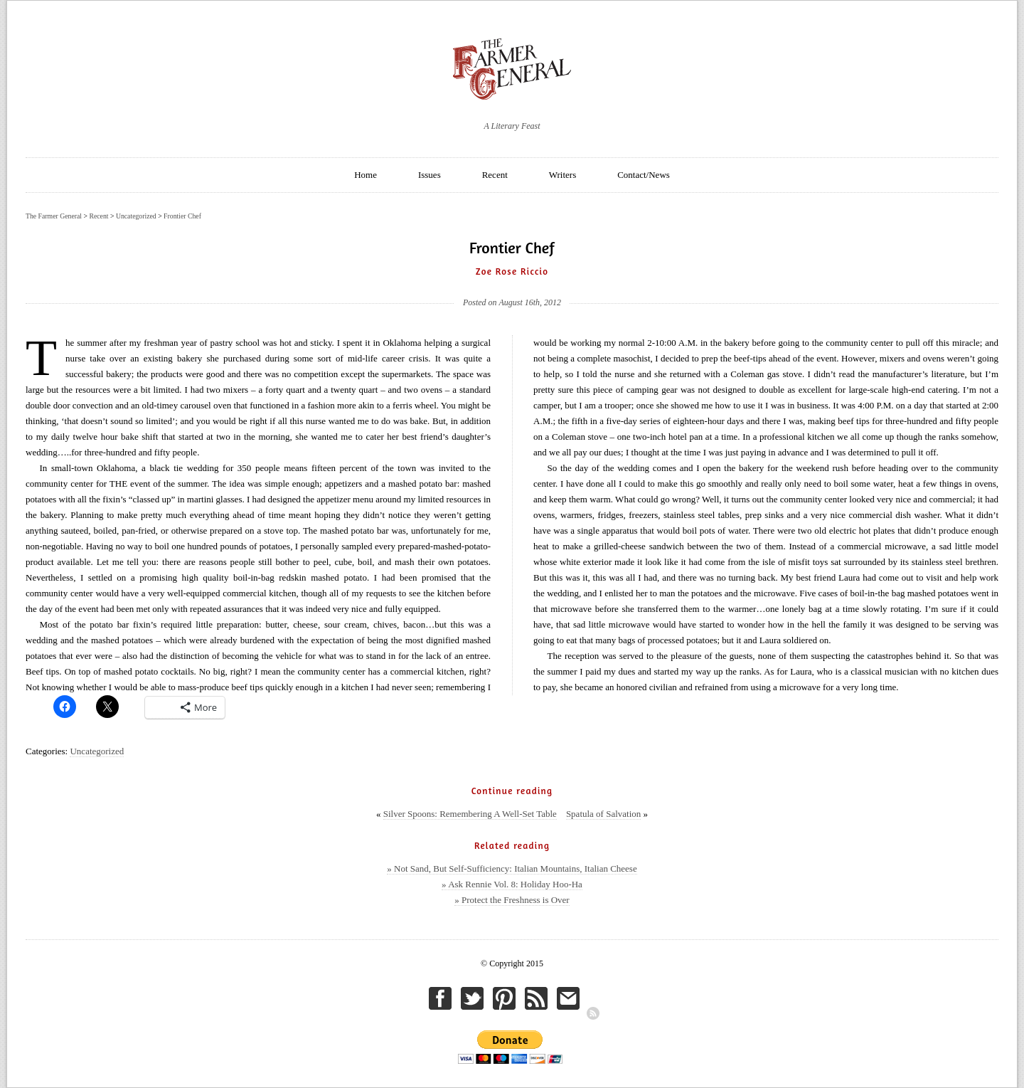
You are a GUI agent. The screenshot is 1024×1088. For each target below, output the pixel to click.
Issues (429, 174)
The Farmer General (54, 216)
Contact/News (643, 174)
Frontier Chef (182, 216)
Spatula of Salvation (603, 813)
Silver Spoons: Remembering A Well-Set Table (470, 813)
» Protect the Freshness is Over (511, 899)
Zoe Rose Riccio (512, 271)
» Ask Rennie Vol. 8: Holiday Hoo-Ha (512, 884)
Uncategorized (97, 751)
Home (365, 174)
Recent (495, 174)
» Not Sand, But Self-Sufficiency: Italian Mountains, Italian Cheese (511, 868)
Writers (562, 174)
